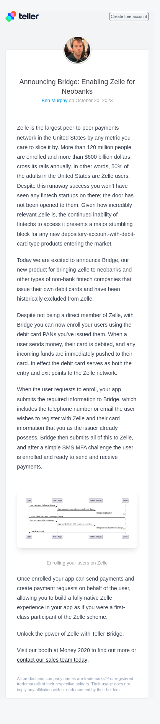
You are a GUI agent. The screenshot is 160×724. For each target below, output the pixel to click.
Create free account (129, 16)
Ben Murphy (55, 100)
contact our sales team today (52, 660)
